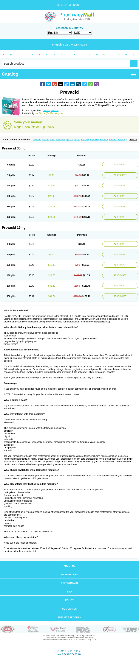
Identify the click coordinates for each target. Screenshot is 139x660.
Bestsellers (69, 574)
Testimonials (69, 583)
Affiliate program (69, 617)
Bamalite (94, 139)
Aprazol (69, 139)
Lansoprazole (50, 110)
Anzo (52, 139)
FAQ (69, 591)
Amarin (45, 139)
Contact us (69, 609)
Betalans (104, 139)
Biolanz (113, 139)
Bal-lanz (85, 139)
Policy (69, 600)
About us (69, 566)
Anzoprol (60, 139)
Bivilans (121, 139)
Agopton (37, 139)
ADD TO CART (120, 165)
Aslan (77, 139)
